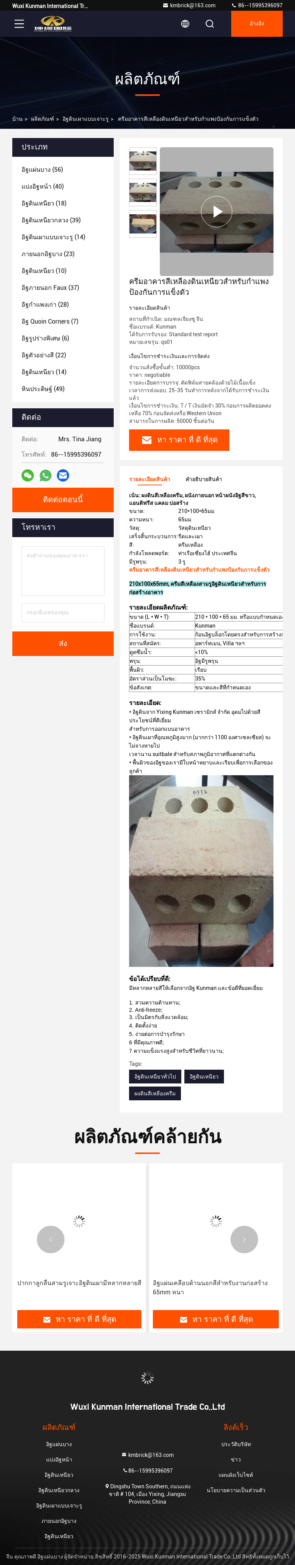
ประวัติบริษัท (236, 1444)
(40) (43, 186)
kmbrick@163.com (188, 5)
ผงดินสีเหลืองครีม (155, 1093)
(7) (50, 321)
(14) (53, 237)
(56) (42, 169)
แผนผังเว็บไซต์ (236, 1475)
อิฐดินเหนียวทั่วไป (155, 1076)
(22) (44, 355)
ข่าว (236, 1460)
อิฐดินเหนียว (204, 1076)
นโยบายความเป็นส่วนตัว (236, 1490)
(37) (50, 287)
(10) (44, 271)
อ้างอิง (257, 23)
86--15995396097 (257, 5)
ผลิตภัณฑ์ (42, 119)
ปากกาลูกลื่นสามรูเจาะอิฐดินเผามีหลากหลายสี (79, 1283)
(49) (43, 389)
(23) (48, 254)
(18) (44, 203)
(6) (45, 338)
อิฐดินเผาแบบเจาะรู (86, 119)
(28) (45, 304)
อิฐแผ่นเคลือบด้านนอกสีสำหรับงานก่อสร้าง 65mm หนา (210, 1287)
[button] (51, 1239)
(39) (51, 220)
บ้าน (17, 119)
